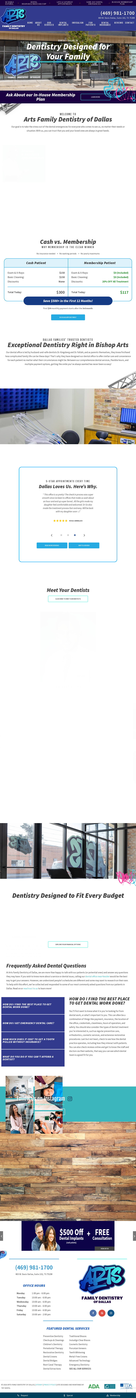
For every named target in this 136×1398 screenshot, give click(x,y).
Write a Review (84, 545)
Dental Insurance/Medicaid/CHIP (34, 3)
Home (30, 22)
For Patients (91, 23)
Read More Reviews (52, 545)
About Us (38, 23)
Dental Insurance (105, 23)
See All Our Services (80, 1368)
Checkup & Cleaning (24, 1187)
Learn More (95, 97)
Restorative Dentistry (53, 1352)
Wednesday (23, 1301)
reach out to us (30, 988)
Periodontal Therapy (53, 1348)
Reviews (118, 22)
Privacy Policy (50, 1384)
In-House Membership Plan (122, 3)
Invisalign (78, 22)
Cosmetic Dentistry (78, 1344)
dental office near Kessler (97, 976)
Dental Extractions (52, 1368)
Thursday (21, 1305)
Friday (20, 1310)
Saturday (21, 1314)
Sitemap (39, 1384)
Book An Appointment (68, 317)
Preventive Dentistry (53, 1336)
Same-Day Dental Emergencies (94, 3)
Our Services (49, 23)
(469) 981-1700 (118, 13)
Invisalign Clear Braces (79, 1340)
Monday (21, 1293)
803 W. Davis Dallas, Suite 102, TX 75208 (116, 18)
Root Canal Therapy (52, 1364)
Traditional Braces (77, 1336)
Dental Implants (63, 23)
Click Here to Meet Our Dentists (68, 599)
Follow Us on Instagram (45, 1105)
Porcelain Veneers (77, 1348)
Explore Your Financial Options (68, 944)
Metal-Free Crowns (78, 1356)
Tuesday (21, 1297)
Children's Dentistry (52, 1344)
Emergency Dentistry (79, 1364)
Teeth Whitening (77, 1352)
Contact (129, 22)
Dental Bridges (50, 1360)
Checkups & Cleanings (53, 1340)
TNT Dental (5, 1388)
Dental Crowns (50, 1356)
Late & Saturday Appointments (65, 3)
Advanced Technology (79, 1360)
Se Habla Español (9, 3)
